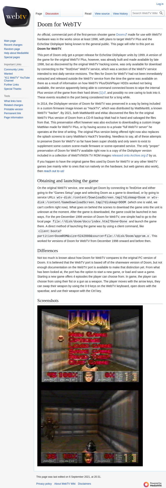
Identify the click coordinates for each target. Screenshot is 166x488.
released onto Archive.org (128, 155)
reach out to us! (54, 171)
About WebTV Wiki (64, 482)
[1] (101, 92)
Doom (120, 34)
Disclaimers (84, 482)
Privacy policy (44, 482)
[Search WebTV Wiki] (147, 13)
